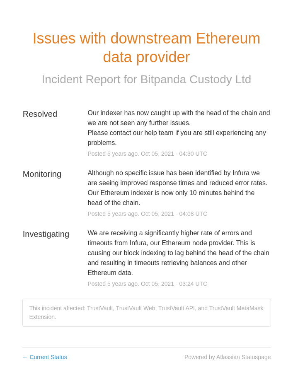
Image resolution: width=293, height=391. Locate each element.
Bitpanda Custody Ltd (196, 79)
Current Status (44, 357)
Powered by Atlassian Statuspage (227, 357)
